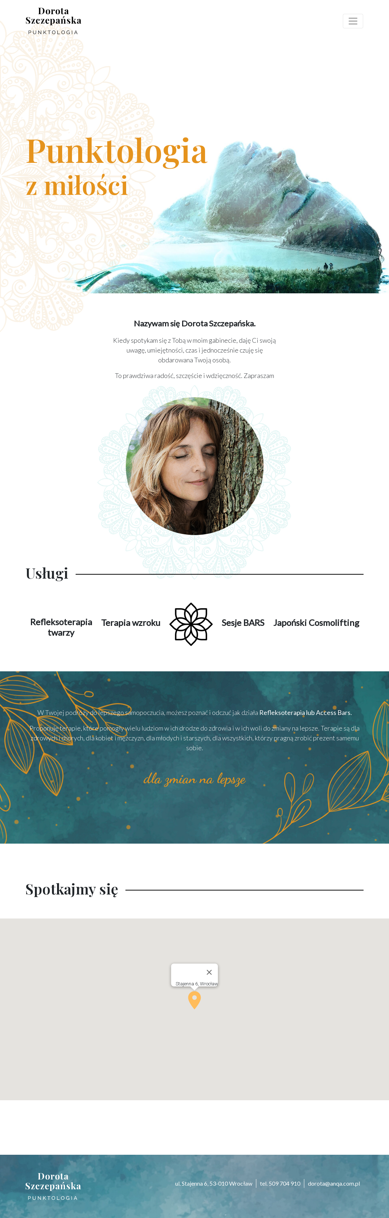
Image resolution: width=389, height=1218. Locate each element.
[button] (194, 1000)
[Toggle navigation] (353, 21)
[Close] (209, 972)
